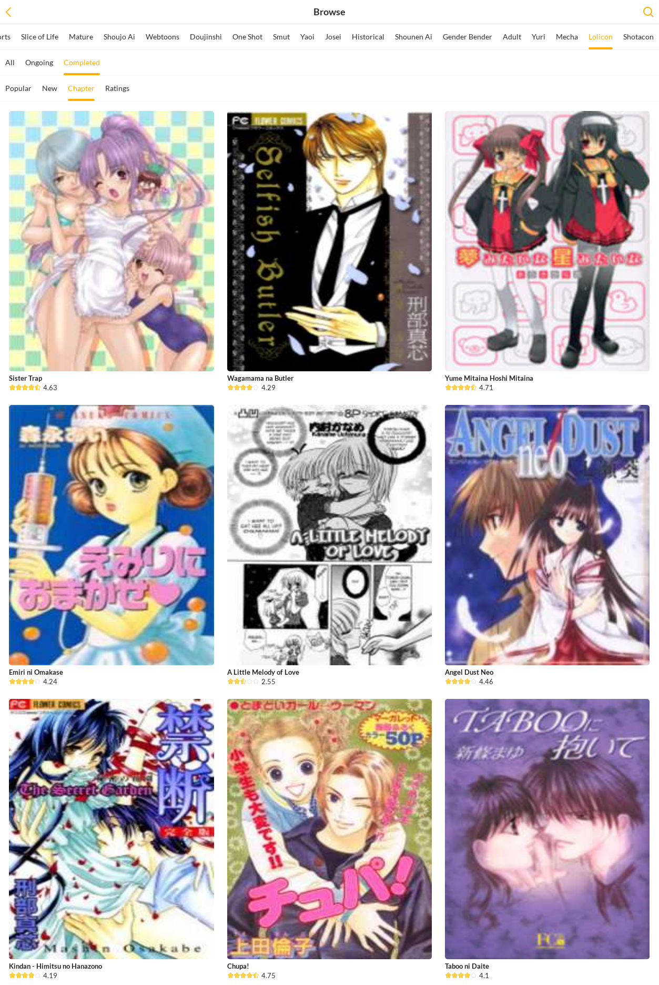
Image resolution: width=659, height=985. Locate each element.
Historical (368, 36)
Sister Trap (25, 378)
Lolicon (601, 40)
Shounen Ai (413, 36)
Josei (333, 36)
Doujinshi (206, 36)
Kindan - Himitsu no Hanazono (55, 966)
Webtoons (162, 36)
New (49, 88)
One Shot (247, 36)
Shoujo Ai (119, 36)
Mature (81, 36)
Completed (82, 66)
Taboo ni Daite (467, 966)
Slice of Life (39, 36)
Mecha (567, 36)
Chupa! (238, 966)
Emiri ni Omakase (36, 672)
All (10, 62)
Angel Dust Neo (469, 672)
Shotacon (638, 36)
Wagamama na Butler (260, 378)
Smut (281, 36)
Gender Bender (467, 36)
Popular (18, 88)
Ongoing (39, 62)
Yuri (538, 36)
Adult (512, 36)
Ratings (117, 88)
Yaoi (307, 36)
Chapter (81, 92)
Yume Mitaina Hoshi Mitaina (489, 378)
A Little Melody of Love (263, 672)
